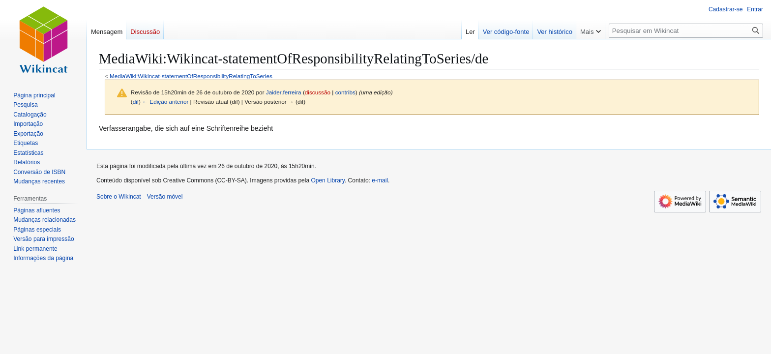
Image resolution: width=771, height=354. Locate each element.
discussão (317, 92)
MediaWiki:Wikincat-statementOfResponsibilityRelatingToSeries (191, 76)
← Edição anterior (165, 101)
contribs (345, 92)
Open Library (327, 180)
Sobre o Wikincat (118, 196)
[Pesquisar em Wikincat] (686, 31)
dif (136, 101)
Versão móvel (165, 196)
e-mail (380, 180)
